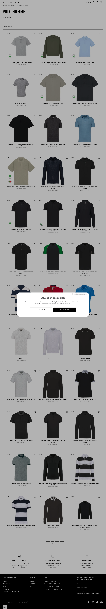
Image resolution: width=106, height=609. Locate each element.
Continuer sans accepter (80, 294)
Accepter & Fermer (64, 309)
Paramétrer (41, 309)
